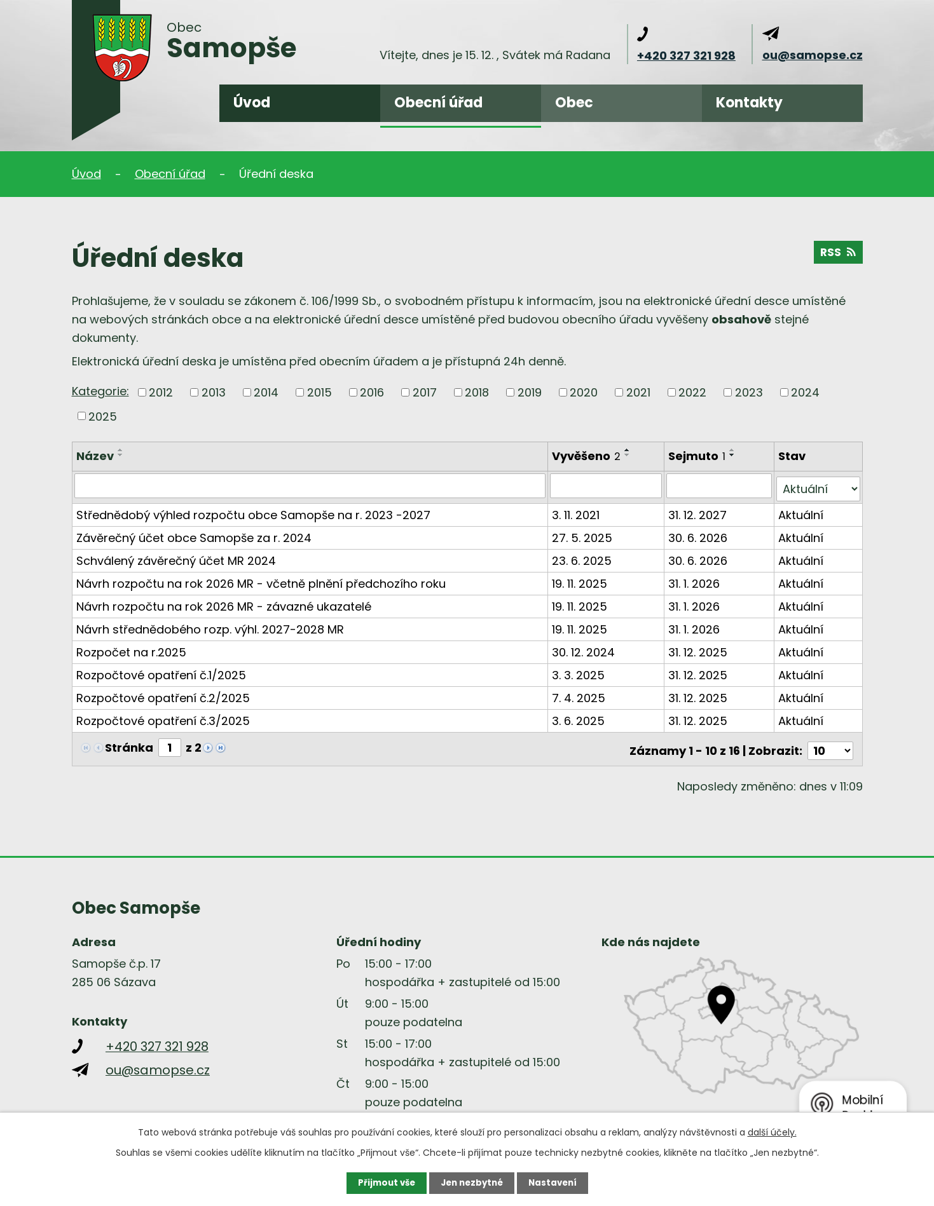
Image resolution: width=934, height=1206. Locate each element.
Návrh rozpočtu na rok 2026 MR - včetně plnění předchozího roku (261, 580)
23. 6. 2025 (583, 557)
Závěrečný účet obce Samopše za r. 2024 (194, 534)
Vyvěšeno (587, 456)
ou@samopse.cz (812, 55)
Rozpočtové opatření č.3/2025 (163, 717)
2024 (805, 392)
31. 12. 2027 (699, 511)
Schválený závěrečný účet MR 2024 (176, 557)
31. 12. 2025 (699, 648)
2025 (102, 416)
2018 (477, 392)
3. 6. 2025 (579, 717)
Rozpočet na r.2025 (131, 648)
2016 (372, 392)
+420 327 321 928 (686, 56)
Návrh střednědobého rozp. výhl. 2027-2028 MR (210, 625)
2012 (161, 392)
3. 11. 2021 (577, 511)
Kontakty (749, 102)
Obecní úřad (438, 102)
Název (95, 456)
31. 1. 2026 (695, 580)
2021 (638, 392)
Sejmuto (698, 456)
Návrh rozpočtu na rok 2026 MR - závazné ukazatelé (223, 603)
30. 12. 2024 (584, 648)
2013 (214, 392)
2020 (584, 392)
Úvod (251, 102)
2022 (692, 392)
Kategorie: (100, 391)
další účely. (772, 1131)
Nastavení (556, 1182)
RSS (838, 254)
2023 (749, 392)
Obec (574, 102)
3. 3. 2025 (579, 671)
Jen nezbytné (472, 1182)
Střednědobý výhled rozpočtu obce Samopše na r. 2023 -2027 (253, 511)
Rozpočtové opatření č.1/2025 (161, 671)
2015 (319, 392)
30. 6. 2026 (699, 534)
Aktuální (801, 511)
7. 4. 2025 (580, 694)
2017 (425, 392)
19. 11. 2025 (580, 580)
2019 (530, 392)
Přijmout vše (383, 1182)
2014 (266, 392)
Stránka (129, 744)
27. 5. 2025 (583, 534)
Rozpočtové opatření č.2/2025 (163, 694)
